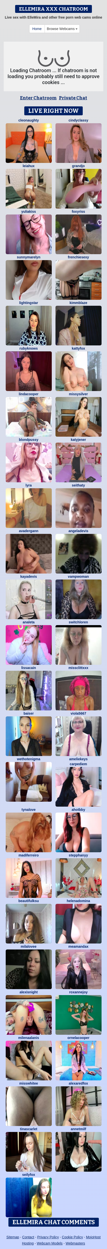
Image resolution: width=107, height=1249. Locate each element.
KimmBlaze (78, 303)
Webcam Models (50, 1243)
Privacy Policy (48, 1237)
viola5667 (78, 713)
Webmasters (75, 1243)
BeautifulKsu (28, 901)
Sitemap (12, 1237)
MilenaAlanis (28, 1038)
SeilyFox (28, 1175)
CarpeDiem (78, 764)
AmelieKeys (78, 759)
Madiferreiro (29, 855)
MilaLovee (29, 946)
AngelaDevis (78, 531)
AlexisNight (29, 992)
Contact (28, 1237)
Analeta (28, 622)
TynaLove (29, 810)
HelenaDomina (78, 901)
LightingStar (28, 303)
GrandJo (78, 166)
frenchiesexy (78, 257)
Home (37, 29)
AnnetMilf (78, 1129)
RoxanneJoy (78, 992)
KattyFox (78, 348)
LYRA (29, 485)
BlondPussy (28, 440)
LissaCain (28, 668)
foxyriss (78, 211)
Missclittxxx (78, 668)
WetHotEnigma (28, 759)
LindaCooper (28, 394)
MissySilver (78, 394)
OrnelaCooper (78, 1038)
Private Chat (73, 98)
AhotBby (78, 810)
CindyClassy (78, 120)
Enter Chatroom (38, 98)
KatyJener (78, 440)
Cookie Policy (72, 1237)
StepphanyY (78, 855)
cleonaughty (28, 120)
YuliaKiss (28, 211)
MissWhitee (28, 1083)
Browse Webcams (62, 29)
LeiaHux (28, 166)
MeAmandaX (78, 946)
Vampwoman (78, 577)
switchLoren (78, 622)
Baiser (29, 713)
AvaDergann (28, 531)
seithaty (78, 485)
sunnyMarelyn (28, 257)
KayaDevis (28, 577)
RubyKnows (29, 348)
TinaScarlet (28, 1129)
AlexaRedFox (78, 1083)
